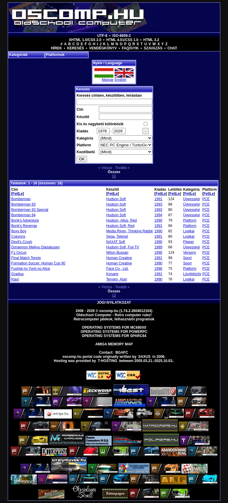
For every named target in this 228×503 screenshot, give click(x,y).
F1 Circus (18, 252)
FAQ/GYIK (130, 48)
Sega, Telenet (117, 236)
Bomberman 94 (23, 215)
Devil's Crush (21, 242)
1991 (158, 199)
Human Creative (119, 258)
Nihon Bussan (117, 252)
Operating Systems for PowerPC (113, 332)
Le (21, 194)
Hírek (56, 48)
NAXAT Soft (115, 242)
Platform (190, 220)
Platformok (55, 55)
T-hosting (107, 361)
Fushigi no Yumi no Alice (30, 269)
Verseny (189, 252)
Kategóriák (18, 55)
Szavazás (153, 48)
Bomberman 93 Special (29, 210)
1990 (158, 220)
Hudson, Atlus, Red (121, 220)
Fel (15, 194)
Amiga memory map (114, 344)
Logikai (188, 231)
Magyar (108, 80)
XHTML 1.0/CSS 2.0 (85, 40)
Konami (112, 274)
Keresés (75, 48)
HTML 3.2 (151, 40)
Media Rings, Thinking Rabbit (129, 231)
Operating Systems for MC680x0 (114, 327)
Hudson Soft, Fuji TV (122, 247)
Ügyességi (191, 199)
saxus (144, 357)
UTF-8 (102, 36)
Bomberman (21, 199)
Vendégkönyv (103, 48)
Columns (18, 236)
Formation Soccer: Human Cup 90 (38, 263)
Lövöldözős (192, 274)
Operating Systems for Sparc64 (114, 336)
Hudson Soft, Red (120, 226)
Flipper (188, 242)
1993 (158, 204)
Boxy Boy (18, 231)
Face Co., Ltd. (117, 269)
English (120, 80)
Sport (187, 258)
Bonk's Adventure (25, 220)
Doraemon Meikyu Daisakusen (35, 247)
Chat (172, 48)
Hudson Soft (116, 199)
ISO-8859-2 (121, 36)
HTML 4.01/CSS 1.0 (122, 40)
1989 (158, 247)
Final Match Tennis (26, 258)
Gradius (17, 274)
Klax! (15, 279)
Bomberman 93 (23, 204)
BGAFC (121, 352)
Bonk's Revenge (24, 226)
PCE (206, 199)
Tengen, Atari (116, 279)
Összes (114, 172)
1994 (158, 215)
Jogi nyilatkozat (114, 302)
